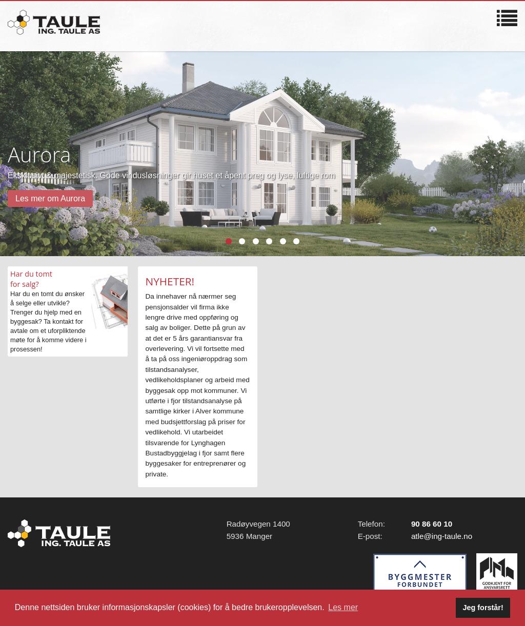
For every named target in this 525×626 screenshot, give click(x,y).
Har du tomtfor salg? (31, 279)
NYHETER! (170, 281)
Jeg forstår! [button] (483, 607)
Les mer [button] (343, 607)
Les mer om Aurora (50, 198)
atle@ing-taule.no (441, 536)
